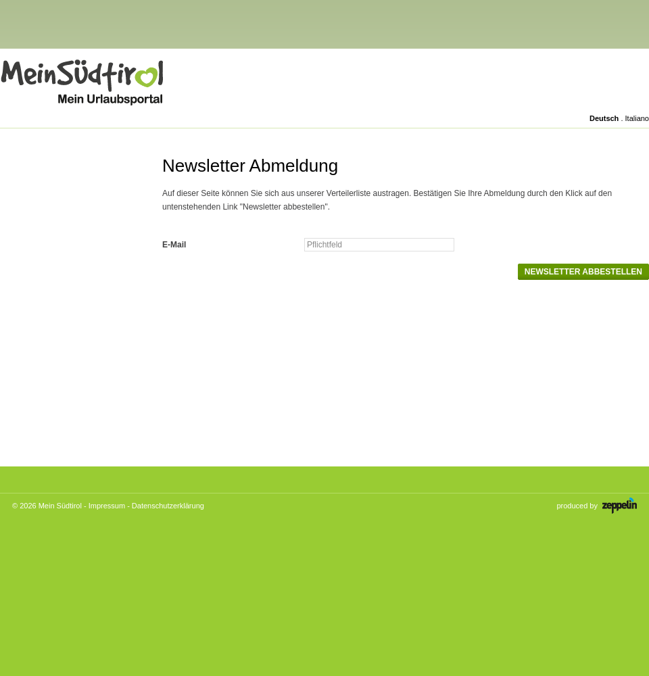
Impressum (107, 506)
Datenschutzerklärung (168, 506)
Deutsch (604, 118)
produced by (596, 506)
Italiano (637, 118)
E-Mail (174, 244)
